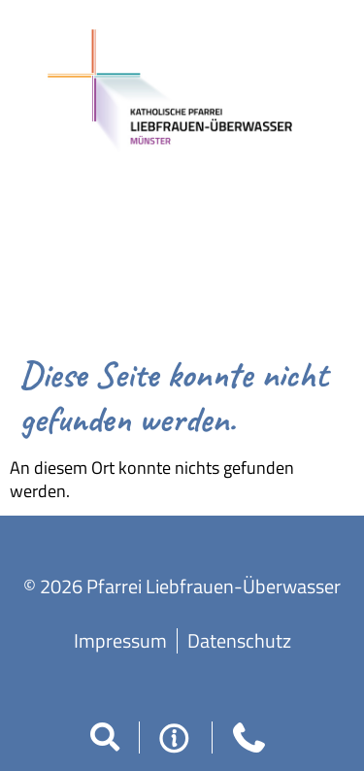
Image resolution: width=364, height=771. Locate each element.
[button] (105, 737)
